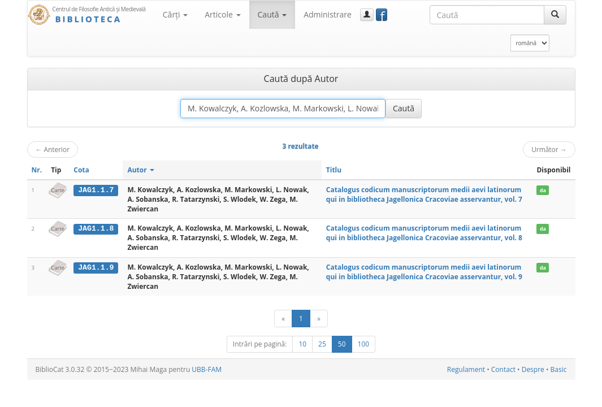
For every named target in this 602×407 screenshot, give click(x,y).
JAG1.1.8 (96, 228)
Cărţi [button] (175, 14)
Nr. (37, 170)
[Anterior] (283, 318)
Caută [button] (272, 14)
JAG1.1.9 (96, 267)
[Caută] (555, 14)
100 (364, 344)
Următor (548, 149)
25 (322, 344)
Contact (503, 369)
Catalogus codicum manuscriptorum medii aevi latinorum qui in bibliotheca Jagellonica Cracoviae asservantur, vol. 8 (424, 233)
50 (342, 344)
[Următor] (319, 318)
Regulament (466, 369)
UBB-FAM (207, 369)
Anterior (53, 149)
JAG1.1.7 (96, 190)
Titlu (333, 170)
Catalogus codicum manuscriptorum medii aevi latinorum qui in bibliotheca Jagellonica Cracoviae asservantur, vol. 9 (424, 272)
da (543, 190)
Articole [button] (222, 14)
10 (302, 344)
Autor (140, 170)
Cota (81, 170)
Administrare (328, 14)
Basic (559, 369)
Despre (533, 369)
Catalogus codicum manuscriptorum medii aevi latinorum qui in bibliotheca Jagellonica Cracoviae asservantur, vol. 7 (424, 194)
